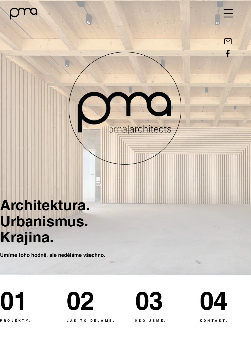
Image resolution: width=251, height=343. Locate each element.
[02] (86, 300)
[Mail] (228, 41)
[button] (228, 13)
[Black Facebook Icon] (228, 53)
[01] (18, 300)
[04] (218, 300)
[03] (153, 300)
